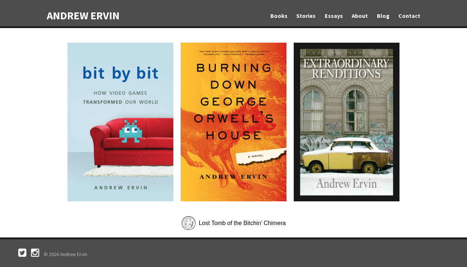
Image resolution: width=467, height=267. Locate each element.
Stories (306, 15)
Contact (409, 15)
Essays (334, 15)
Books (278, 15)
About (360, 15)
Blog (383, 15)
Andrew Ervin (83, 15)
